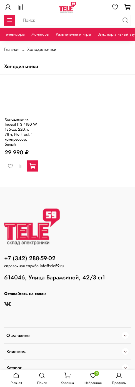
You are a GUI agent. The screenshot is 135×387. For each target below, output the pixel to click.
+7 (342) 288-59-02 (30, 258)
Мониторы (40, 34)
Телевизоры (14, 34)
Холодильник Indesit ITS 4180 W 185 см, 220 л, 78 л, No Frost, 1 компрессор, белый (21, 131)
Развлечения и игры (73, 34)
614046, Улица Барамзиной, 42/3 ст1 (54, 277)
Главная (11, 49)
